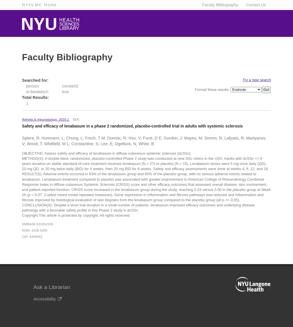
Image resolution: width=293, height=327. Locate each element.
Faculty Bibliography (220, 5)
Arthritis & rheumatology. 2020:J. (46, 119)
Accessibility (47, 299)
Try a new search (257, 80)
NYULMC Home (39, 5)
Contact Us (256, 5)
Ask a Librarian (51, 287)
